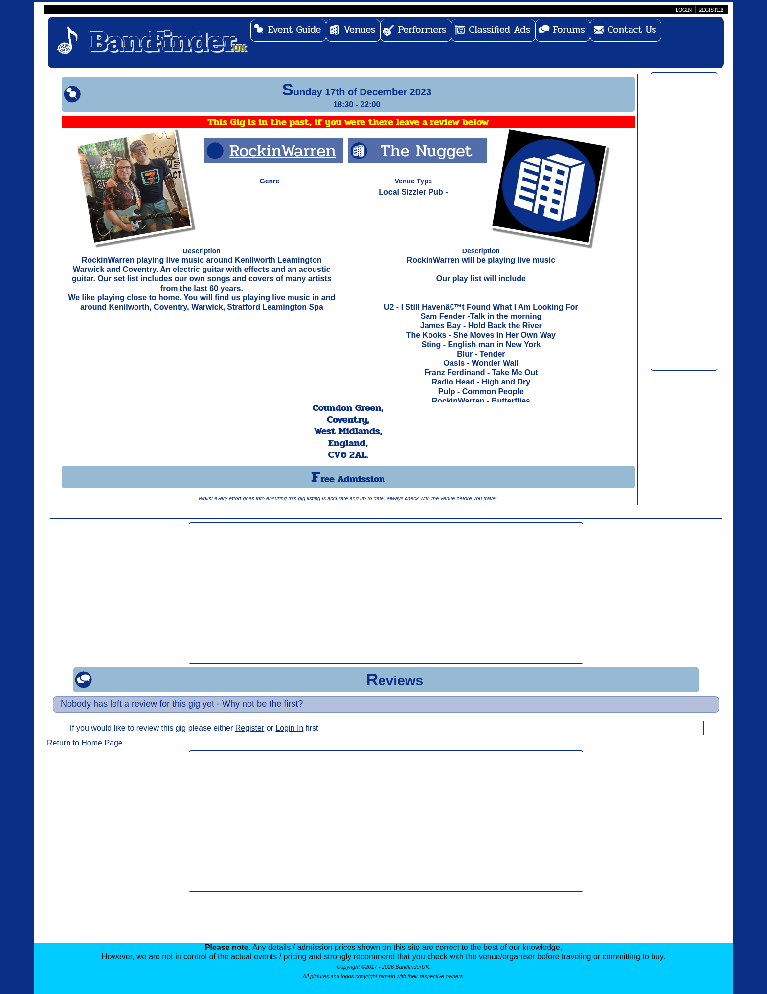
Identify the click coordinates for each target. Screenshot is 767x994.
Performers (422, 29)
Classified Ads (499, 29)
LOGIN (684, 9)
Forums (569, 29)
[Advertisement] (684, 222)
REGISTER (711, 9)
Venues (359, 29)
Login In (289, 728)
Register (250, 728)
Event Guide (294, 29)
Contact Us (632, 29)
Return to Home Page (85, 743)
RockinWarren (282, 150)
